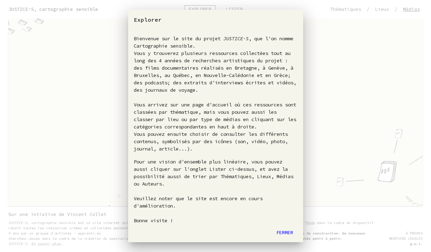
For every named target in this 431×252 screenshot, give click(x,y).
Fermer (284, 232)
